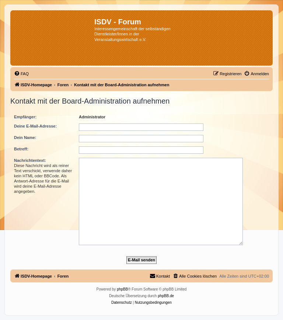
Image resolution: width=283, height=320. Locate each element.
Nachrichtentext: (30, 160)
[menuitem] (21, 73)
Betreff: (21, 149)
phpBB (122, 289)
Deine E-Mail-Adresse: (35, 126)
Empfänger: (25, 117)
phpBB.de (166, 296)
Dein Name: (25, 137)
